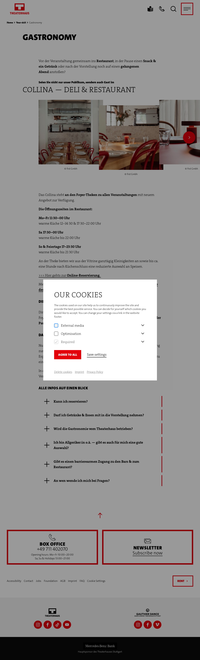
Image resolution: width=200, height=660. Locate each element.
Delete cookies (63, 372)
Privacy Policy (95, 372)
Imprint (79, 372)
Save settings (97, 354)
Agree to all (67, 355)
